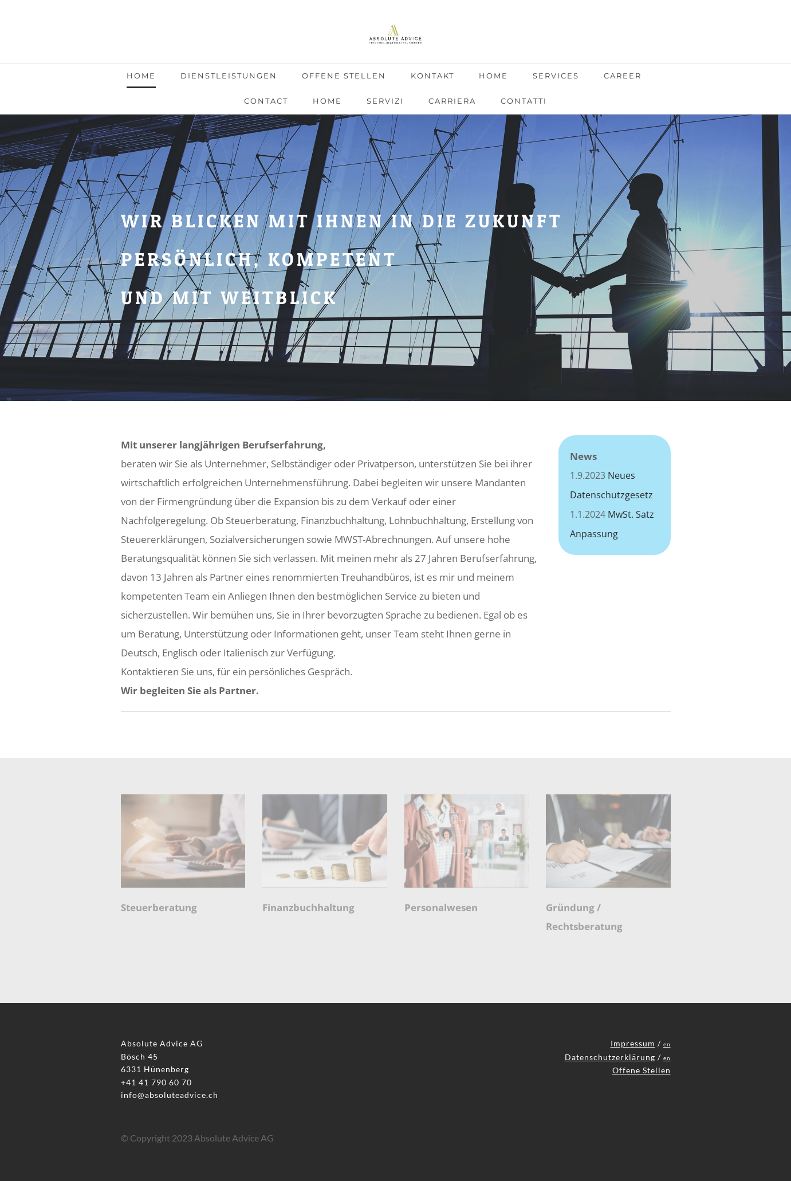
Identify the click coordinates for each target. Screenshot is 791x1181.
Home (141, 75)
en (667, 1044)
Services (556, 75)
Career (623, 75)
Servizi (385, 100)
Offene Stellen (344, 75)
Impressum (633, 1043)
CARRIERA (452, 100)
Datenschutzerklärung (610, 1057)
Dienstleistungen (228, 75)
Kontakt (432, 75)
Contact (266, 100)
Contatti (524, 100)
